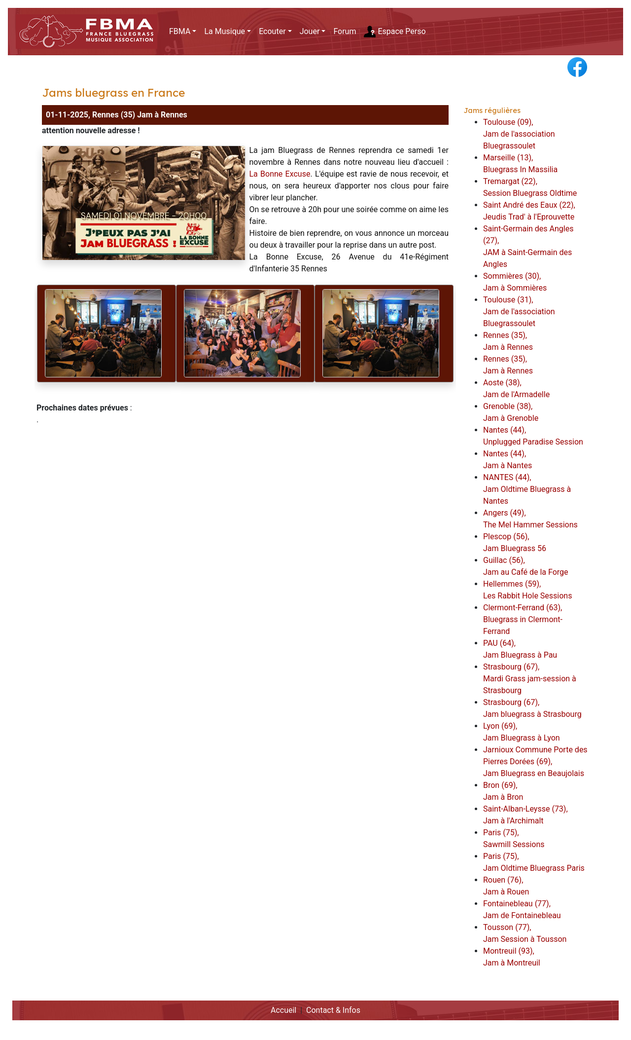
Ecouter (272, 31)
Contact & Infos (333, 1010)
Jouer (310, 31)
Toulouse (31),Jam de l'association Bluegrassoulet (519, 311)
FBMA (179, 31)
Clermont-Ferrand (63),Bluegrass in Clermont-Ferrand (522, 619)
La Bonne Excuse (280, 174)
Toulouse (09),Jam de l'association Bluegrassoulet (519, 133)
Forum (344, 31)
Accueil (283, 1010)
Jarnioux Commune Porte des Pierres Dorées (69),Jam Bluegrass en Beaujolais (535, 761)
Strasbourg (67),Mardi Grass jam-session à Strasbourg (529, 678)
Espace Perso (394, 31)
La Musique (224, 31)
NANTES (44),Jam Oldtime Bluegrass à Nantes (527, 489)
